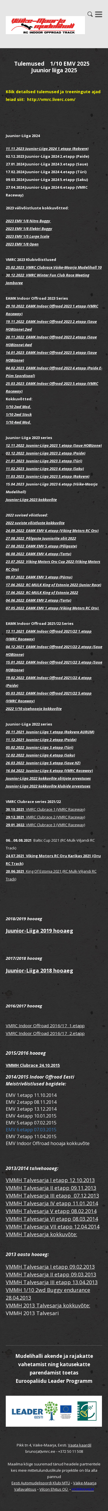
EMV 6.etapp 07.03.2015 (31, 1129)
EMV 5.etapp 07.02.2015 (31, 1123)
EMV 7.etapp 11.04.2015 (31, 1136)
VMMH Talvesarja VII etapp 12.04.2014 (52, 1226)
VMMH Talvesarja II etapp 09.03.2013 (51, 1274)
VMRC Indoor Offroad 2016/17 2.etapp (45, 1033)
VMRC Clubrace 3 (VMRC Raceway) (45, 824)
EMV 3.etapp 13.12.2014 (31, 1109)
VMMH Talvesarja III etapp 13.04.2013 (52, 1282)
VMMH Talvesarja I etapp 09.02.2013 (50, 1266)
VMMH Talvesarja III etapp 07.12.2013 (52, 1195)
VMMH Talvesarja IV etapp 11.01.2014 (52, 1203)
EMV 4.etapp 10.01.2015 (31, 1116)
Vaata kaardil (79, 1445)
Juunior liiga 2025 (54, 70)
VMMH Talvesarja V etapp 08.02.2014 (51, 1211)
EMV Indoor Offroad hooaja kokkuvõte (48, 1143)
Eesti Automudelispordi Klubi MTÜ (41, 1482)
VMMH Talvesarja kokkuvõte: (41, 1234)
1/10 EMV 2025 (70, 63)
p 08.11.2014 (43, 1102)
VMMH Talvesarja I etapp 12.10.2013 (50, 1180)
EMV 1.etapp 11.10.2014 (31, 1095)
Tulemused (29, 63)
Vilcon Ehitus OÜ (54, 1489)
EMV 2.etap (18, 1102)
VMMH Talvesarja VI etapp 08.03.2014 (52, 1218)
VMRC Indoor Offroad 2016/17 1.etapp (45, 1025)
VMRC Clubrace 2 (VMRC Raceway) (45, 817)
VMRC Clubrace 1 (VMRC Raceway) (54, 809)
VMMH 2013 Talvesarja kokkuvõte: (48, 1305)
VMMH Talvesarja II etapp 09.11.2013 (51, 1187)
